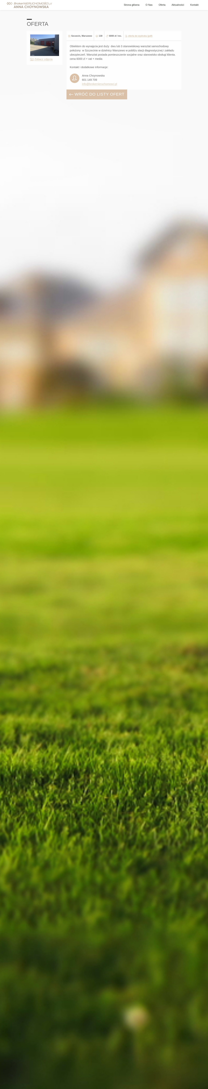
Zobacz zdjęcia (44, 59)
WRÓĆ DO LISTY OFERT (96, 94)
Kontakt (194, 5)
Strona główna (131, 5)
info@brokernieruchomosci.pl (99, 83)
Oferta (162, 5)
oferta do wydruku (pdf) (140, 36)
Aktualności (178, 5)
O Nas (149, 5)
